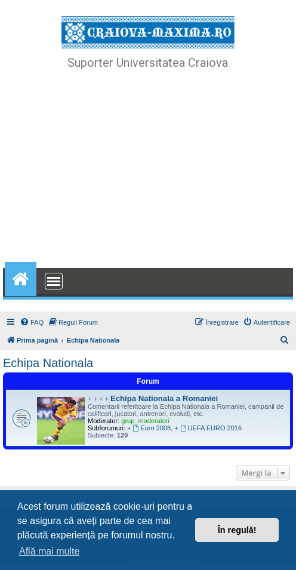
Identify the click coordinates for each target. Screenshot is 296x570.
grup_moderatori (145, 420)
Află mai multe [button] (49, 551)
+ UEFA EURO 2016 (208, 428)
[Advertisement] (148, 170)
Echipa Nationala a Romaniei (164, 398)
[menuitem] (32, 322)
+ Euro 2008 (149, 428)
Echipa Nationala (48, 362)
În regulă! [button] (237, 530)
